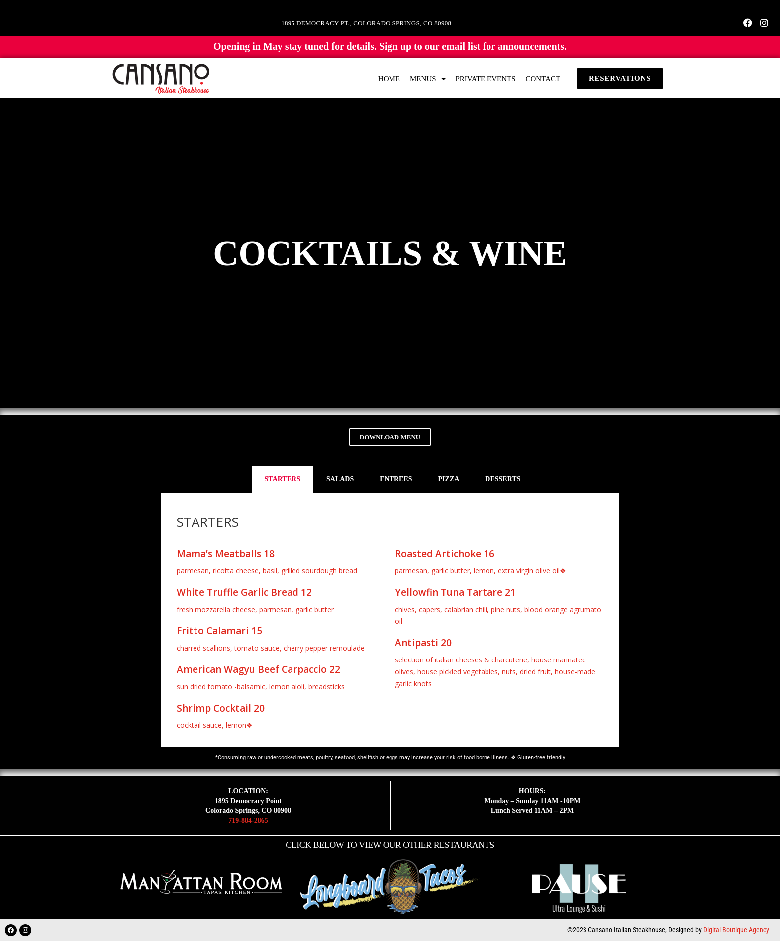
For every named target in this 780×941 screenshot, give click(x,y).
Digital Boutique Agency (736, 930)
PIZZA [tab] (449, 479)
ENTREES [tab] (396, 479)
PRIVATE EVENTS (486, 79)
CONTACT (543, 79)
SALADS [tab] (340, 479)
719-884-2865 (248, 820)
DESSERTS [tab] (502, 479)
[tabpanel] (390, 620)
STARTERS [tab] (282, 479)
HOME (389, 79)
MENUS (428, 79)
